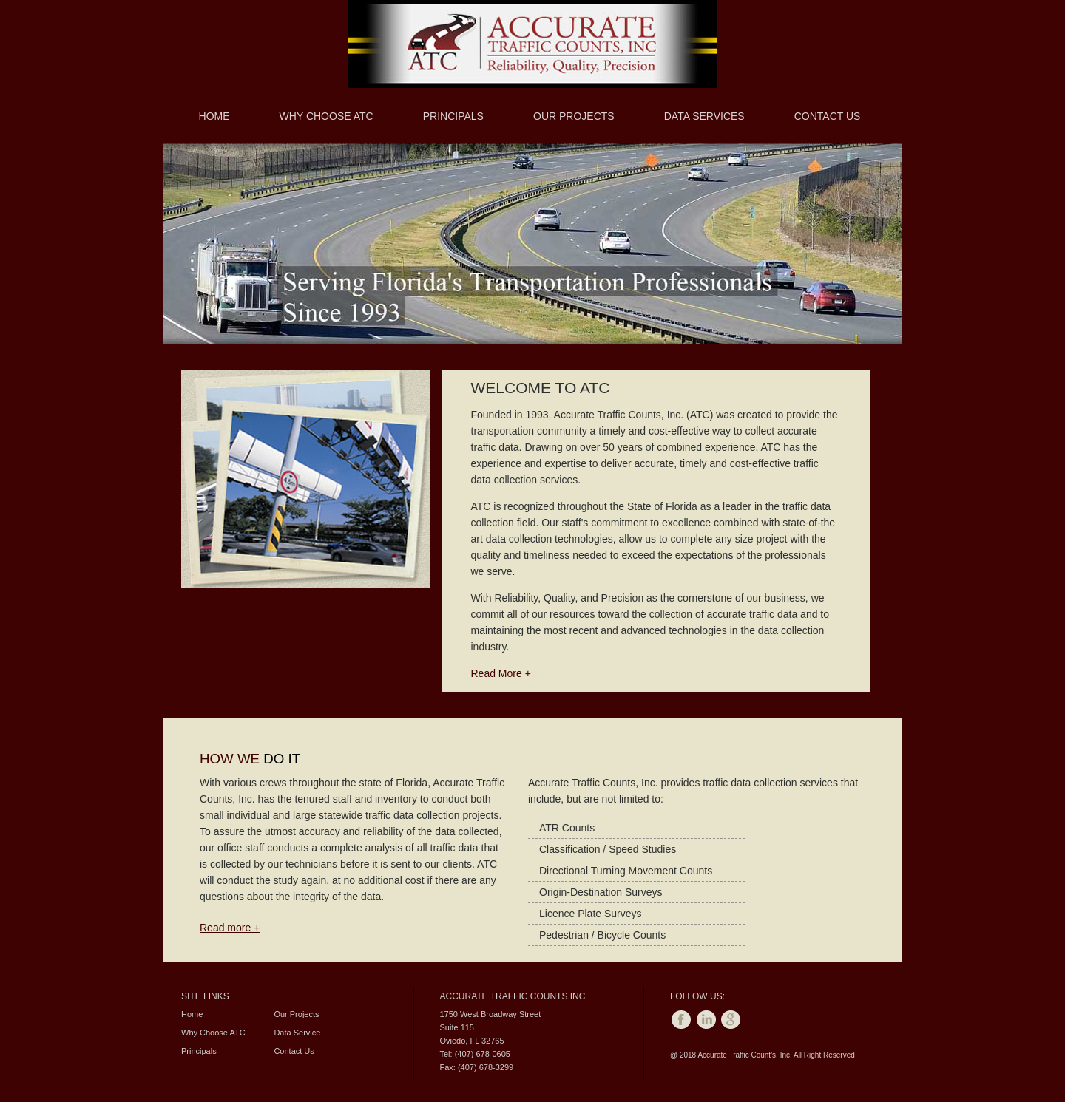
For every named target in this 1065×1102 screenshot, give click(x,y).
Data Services (704, 116)
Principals (453, 116)
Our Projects (574, 116)
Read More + (501, 673)
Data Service (297, 1032)
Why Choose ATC (326, 116)
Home (214, 116)
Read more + (230, 927)
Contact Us (827, 116)
